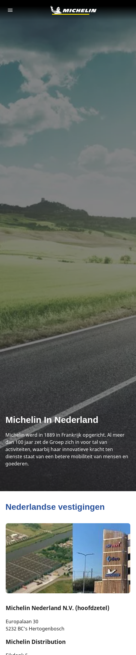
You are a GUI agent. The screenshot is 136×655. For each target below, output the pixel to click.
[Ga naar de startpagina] (73, 10)
